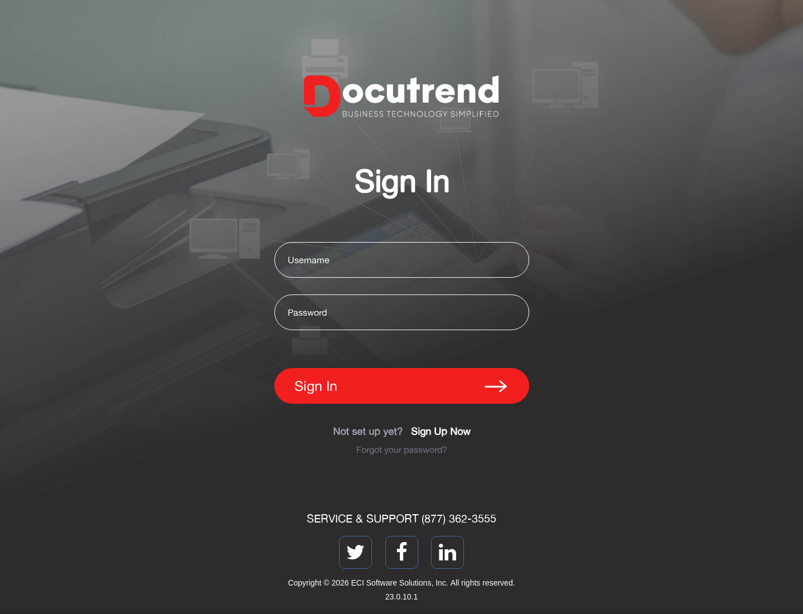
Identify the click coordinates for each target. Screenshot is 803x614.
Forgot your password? (401, 449)
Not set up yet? (402, 431)
